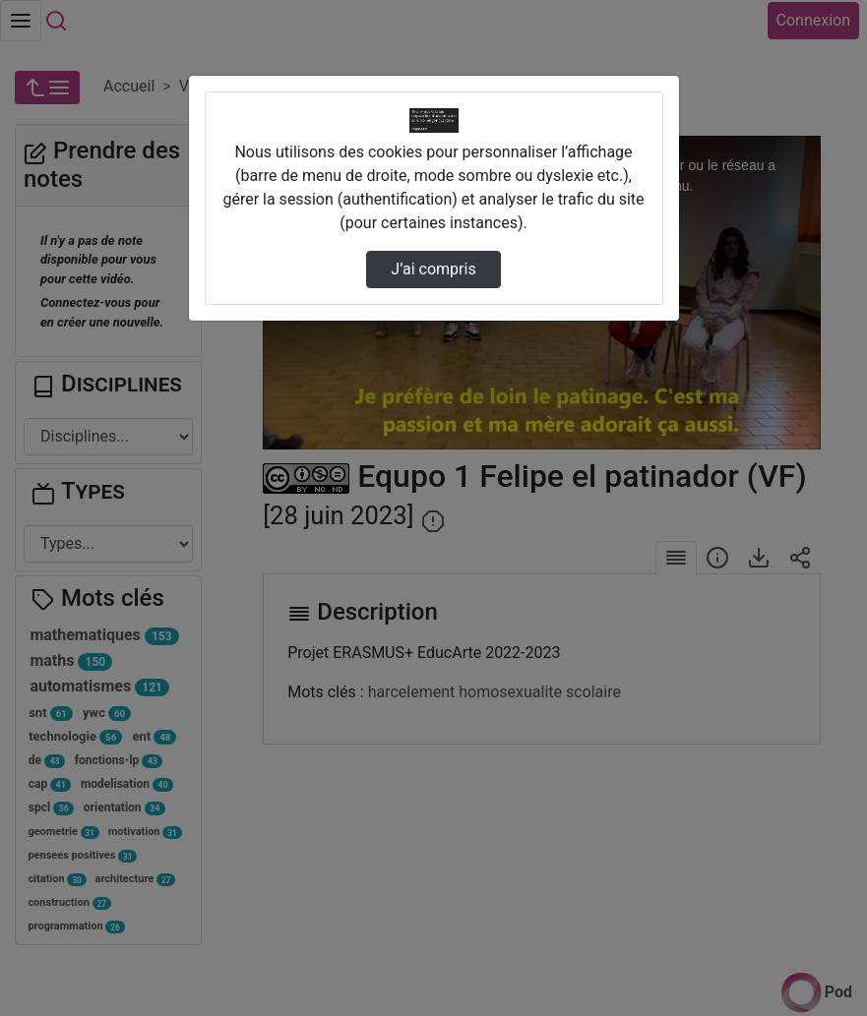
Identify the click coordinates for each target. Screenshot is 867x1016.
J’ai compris (433, 269)
